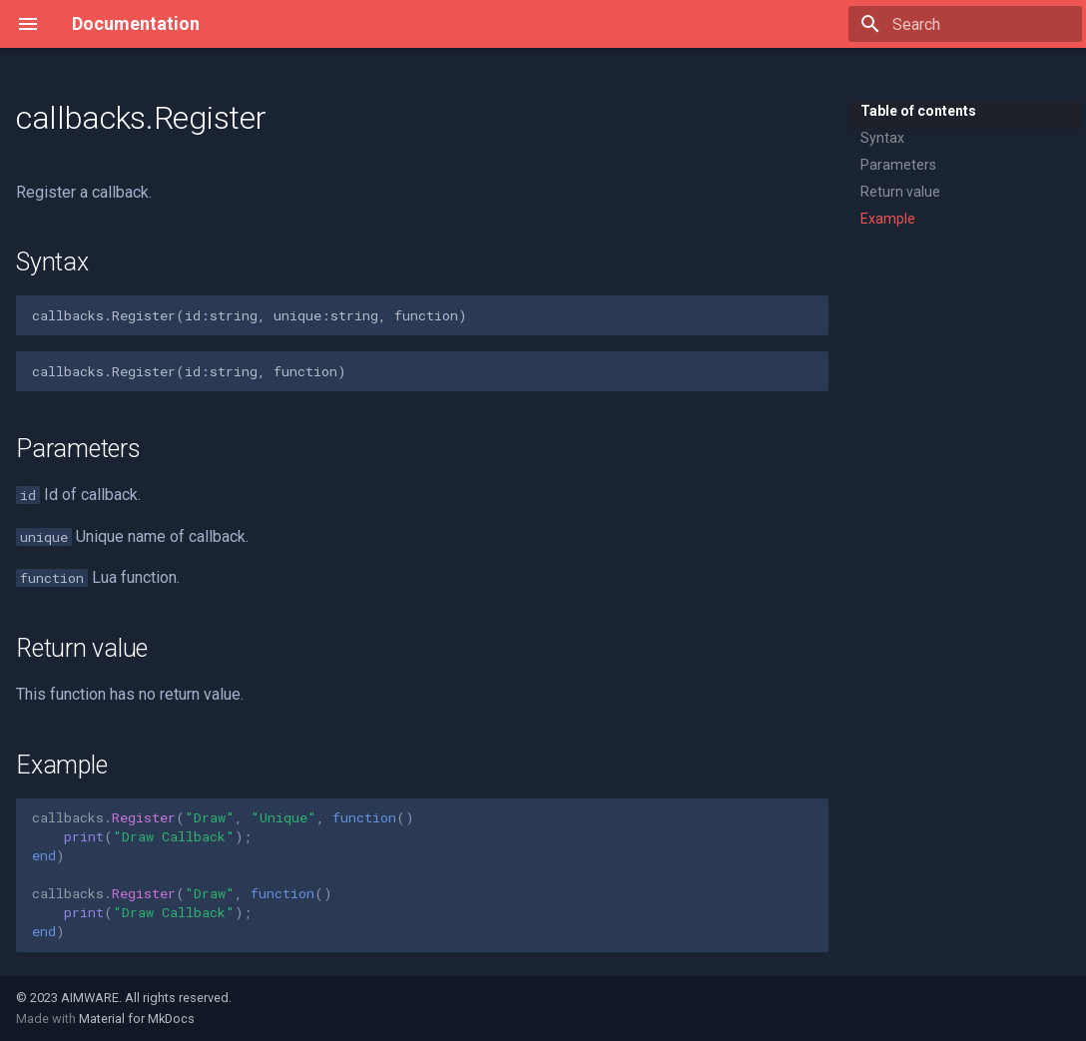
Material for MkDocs (137, 1018)
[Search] (965, 24)
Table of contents (918, 111)
